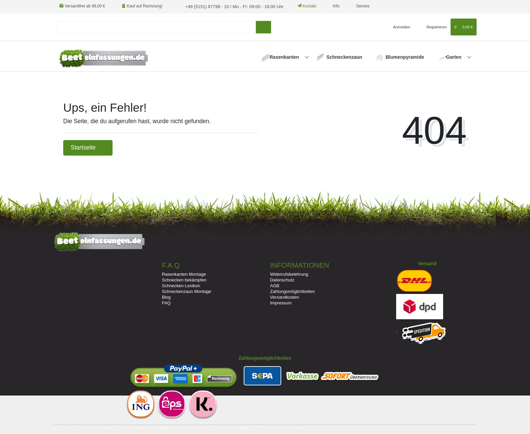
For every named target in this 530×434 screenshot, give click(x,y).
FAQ (166, 302)
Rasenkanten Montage (184, 273)
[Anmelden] (399, 26)
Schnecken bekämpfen (184, 279)
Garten (454, 56)
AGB (274, 285)
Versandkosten (284, 296)
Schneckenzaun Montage (186, 291)
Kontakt (300, 6)
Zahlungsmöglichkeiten (292, 291)
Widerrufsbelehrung (289, 273)
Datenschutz (282, 279)
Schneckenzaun (344, 56)
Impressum (281, 302)
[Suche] (263, 26)
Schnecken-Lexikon (181, 285)
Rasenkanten (285, 56)
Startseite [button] (88, 147)
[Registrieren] (433, 26)
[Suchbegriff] (156, 26)
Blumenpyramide (405, 56)
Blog (166, 296)
